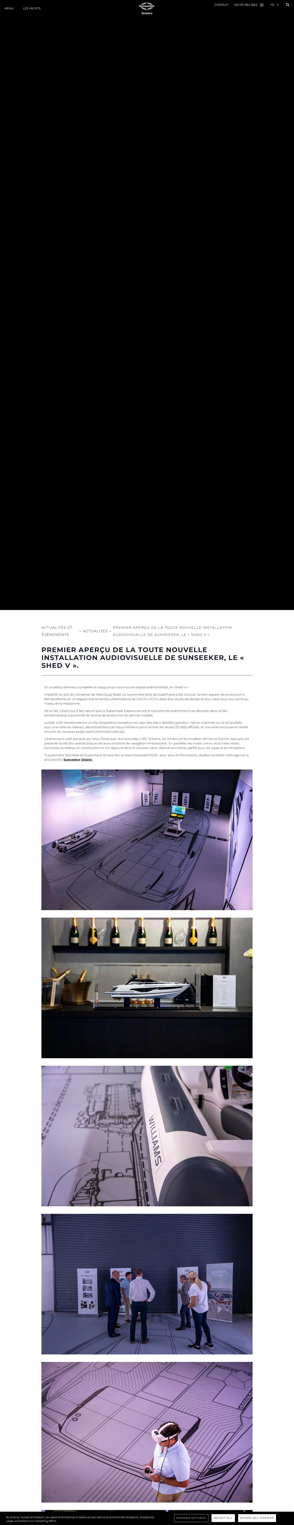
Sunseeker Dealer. (78, 759)
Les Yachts (31, 8)
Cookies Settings (191, 1518)
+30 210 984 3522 (245, 5)
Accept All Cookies (257, 1518)
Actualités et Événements (56, 631)
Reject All (223, 1518)
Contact (221, 5)
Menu (9, 8)
